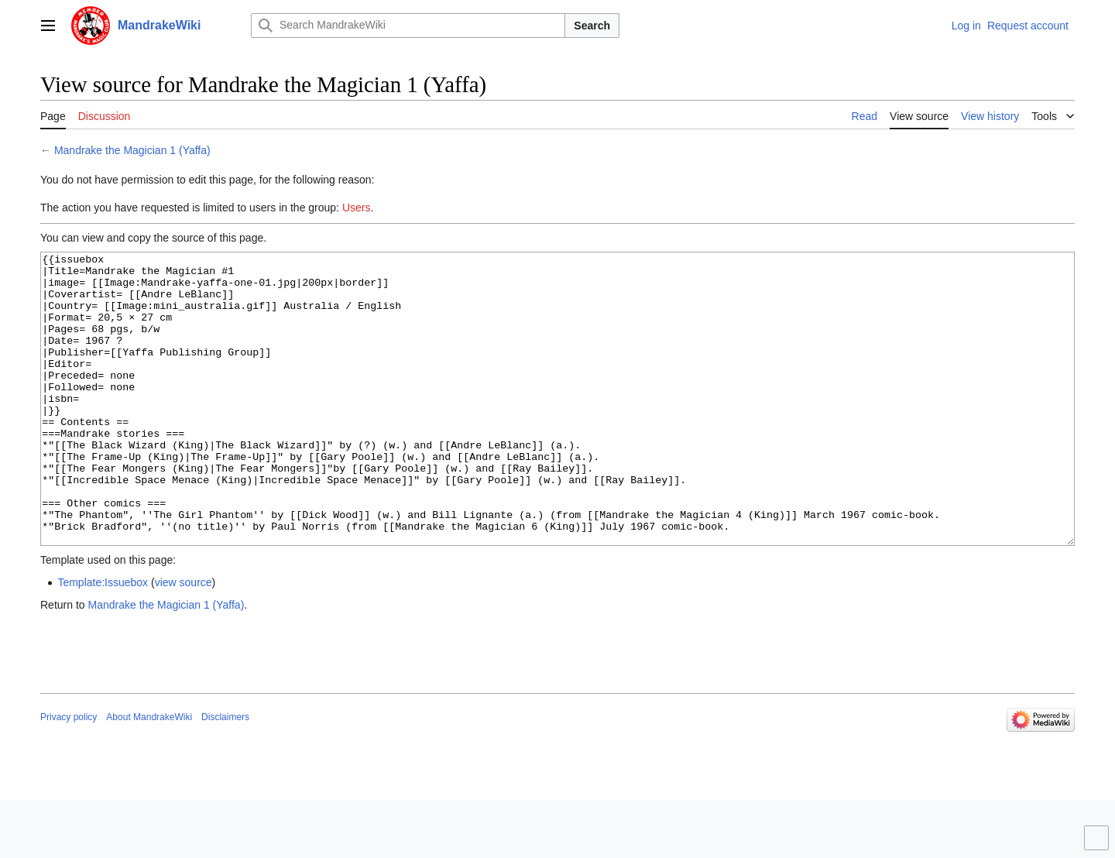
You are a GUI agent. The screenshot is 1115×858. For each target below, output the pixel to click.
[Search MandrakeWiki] (408, 25)
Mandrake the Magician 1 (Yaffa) (132, 150)
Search (592, 25)
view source (183, 640)
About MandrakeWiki (149, 775)
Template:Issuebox (102, 640)
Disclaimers (225, 775)
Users (356, 207)
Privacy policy (68, 775)
